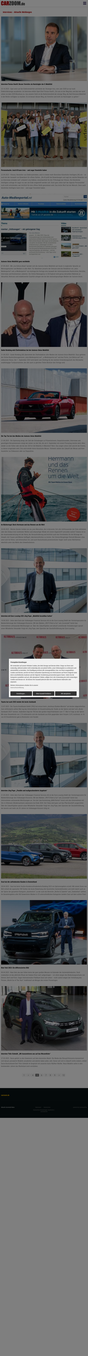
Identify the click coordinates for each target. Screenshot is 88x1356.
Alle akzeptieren (66, 693)
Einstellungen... (21, 693)
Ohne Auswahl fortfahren (43, 693)
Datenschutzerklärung (17, 687)
